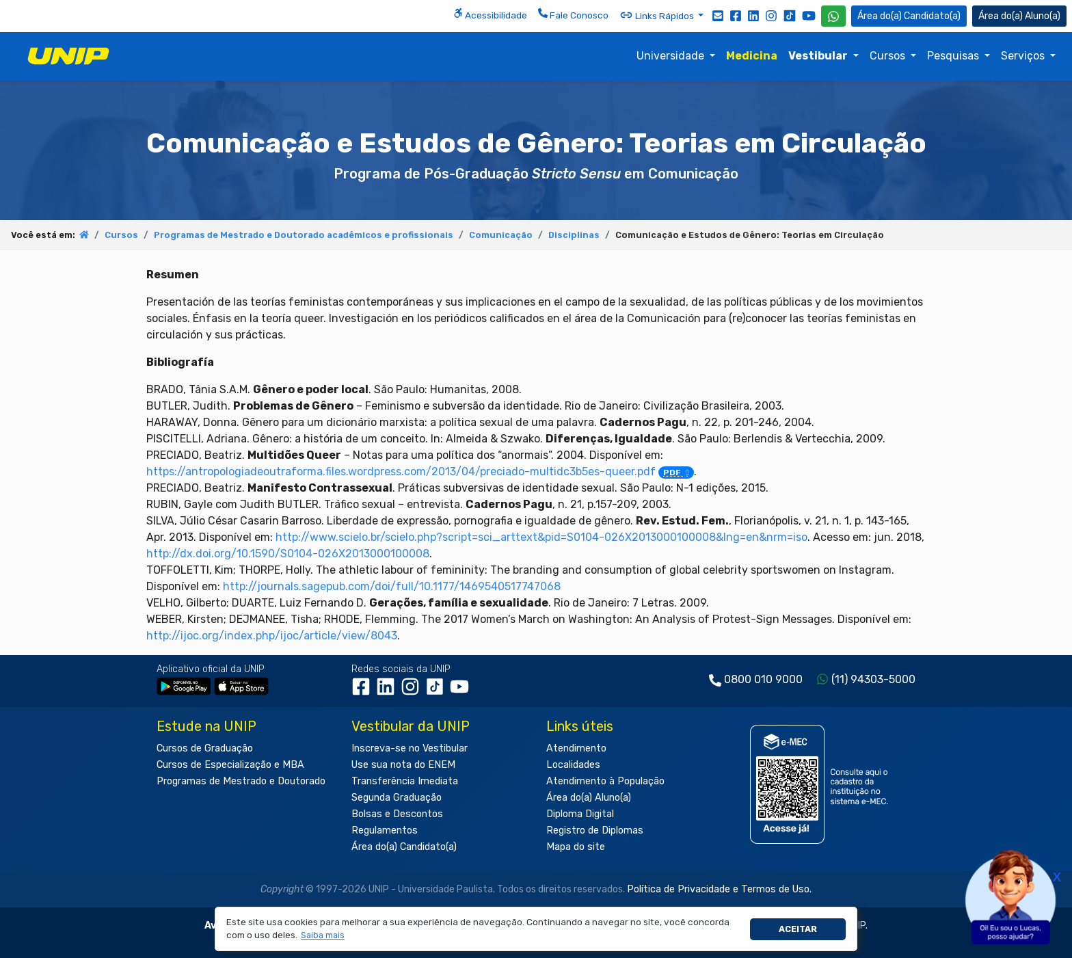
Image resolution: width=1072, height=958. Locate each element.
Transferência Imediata (404, 781)
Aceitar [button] (798, 929)
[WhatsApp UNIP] (833, 16)
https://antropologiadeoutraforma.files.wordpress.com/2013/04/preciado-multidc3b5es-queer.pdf (420, 471)
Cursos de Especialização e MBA (230, 765)
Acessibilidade (490, 14)
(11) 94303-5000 (873, 679)
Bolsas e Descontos (397, 814)
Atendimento (576, 748)
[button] (322, 936)
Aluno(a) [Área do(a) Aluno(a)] (1019, 16)
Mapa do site (575, 847)
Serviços (1024, 55)
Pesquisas (954, 55)
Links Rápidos (657, 15)
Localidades (573, 765)
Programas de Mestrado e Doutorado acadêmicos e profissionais (303, 235)
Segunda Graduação (396, 797)
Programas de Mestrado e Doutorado (241, 781)
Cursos (889, 55)
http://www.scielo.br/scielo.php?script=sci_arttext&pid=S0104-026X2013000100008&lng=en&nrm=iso (541, 537)
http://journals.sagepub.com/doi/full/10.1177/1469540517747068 (392, 586)
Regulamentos (384, 830)
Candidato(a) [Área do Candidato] (909, 16)
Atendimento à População (605, 781)
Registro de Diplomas (594, 830)
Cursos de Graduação (205, 748)
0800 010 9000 (763, 679)
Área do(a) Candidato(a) (404, 847)
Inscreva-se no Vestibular (409, 748)
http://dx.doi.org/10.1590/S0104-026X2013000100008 (287, 553)
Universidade (671, 55)
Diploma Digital (580, 814)
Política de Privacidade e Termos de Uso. (719, 889)
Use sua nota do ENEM (403, 765)
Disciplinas (574, 235)
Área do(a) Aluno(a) (588, 797)
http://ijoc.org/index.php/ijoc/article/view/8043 (271, 635)
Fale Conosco (573, 14)
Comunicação (501, 235)
